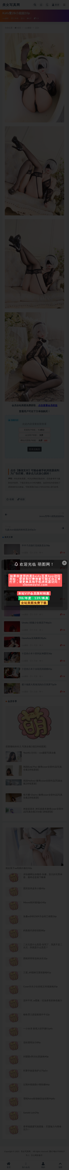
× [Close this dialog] (64, 563)
